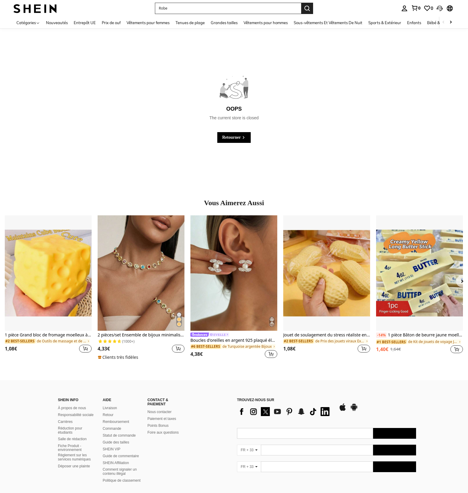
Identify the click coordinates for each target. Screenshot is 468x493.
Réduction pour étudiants (70, 430)
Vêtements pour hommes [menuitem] (266, 22)
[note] (119, 357)
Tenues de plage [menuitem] (190, 22)
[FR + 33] (249, 450)
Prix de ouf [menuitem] (111, 22)
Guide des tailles (116, 442)
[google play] (354, 410)
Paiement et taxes (161, 419)
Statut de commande (119, 435)
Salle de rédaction (72, 439)
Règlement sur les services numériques (74, 457)
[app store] (342, 410)
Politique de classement (122, 480)
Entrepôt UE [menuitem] (85, 22)
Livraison (110, 408)
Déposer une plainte (74, 466)
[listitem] (48, 287)
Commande (112, 428)
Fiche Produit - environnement (69, 448)
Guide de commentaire (121, 456)
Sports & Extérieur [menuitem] (384, 22)
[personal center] (404, 8)
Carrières (65, 422)
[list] (284, 411)
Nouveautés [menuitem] (57, 22)
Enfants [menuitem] (414, 22)
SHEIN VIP (111, 449)
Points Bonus (158, 426)
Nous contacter (159, 412)
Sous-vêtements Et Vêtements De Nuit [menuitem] (328, 22)
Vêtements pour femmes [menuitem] (148, 22)
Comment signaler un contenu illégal (120, 471)
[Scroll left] (443, 22)
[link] (416, 8)
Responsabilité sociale (75, 415)
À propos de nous (72, 408)
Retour (108, 415)
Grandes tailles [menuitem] (224, 22)
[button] (228, 8)
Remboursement (116, 422)
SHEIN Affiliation (116, 463)
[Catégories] (28, 22)
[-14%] (381, 335)
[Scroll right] (451, 22)
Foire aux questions (163, 432)
